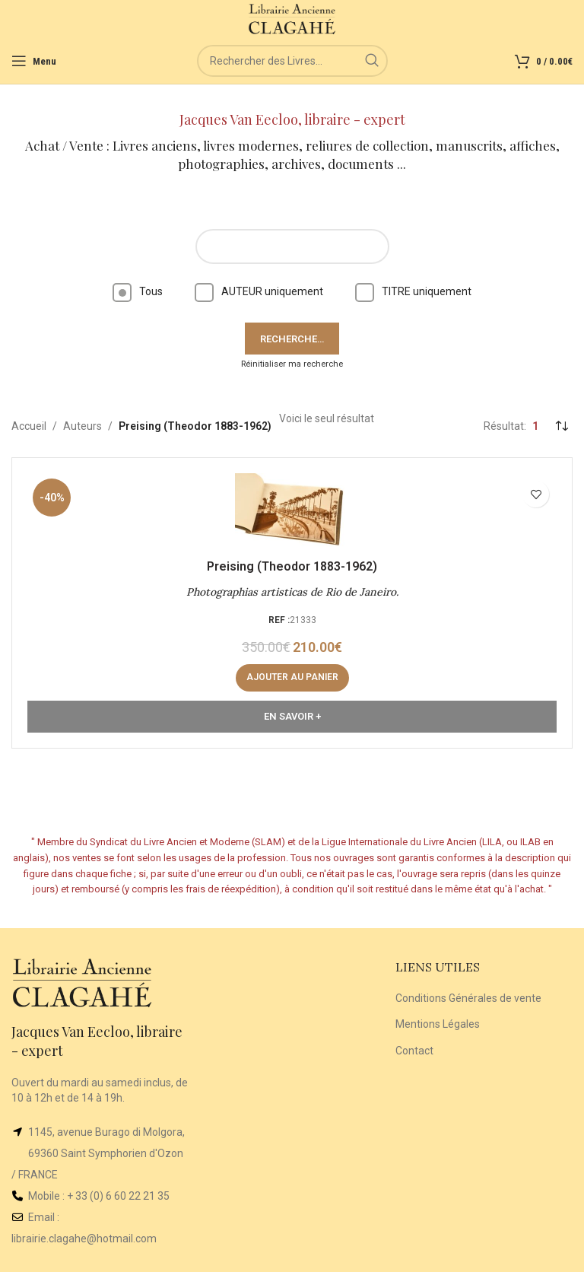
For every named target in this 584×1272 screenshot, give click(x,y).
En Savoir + (292, 716)
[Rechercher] (292, 61)
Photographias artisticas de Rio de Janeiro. (292, 592)
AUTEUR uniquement (259, 291)
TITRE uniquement (413, 291)
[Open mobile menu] (34, 61)
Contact (414, 1051)
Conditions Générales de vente (468, 998)
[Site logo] (292, 18)
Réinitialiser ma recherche (292, 364)
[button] (292, 678)
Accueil (28, 426)
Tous (138, 291)
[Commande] (561, 426)
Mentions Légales (437, 1024)
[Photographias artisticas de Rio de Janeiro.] (292, 511)
